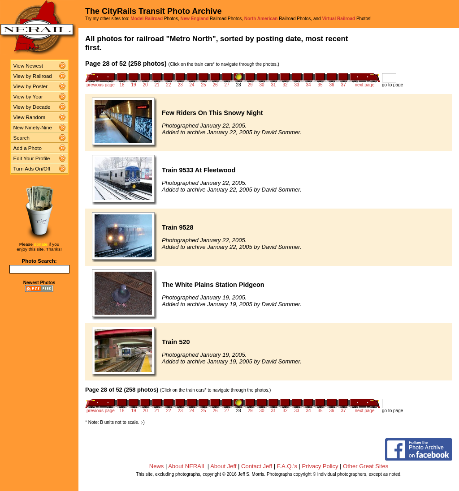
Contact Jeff (256, 466)
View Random (29, 117)
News (156, 466)
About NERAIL (187, 466)
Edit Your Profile (31, 158)
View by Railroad (32, 76)
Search (21, 138)
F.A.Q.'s (287, 466)
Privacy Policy (320, 466)
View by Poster (30, 86)
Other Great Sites (365, 466)
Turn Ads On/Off (32, 168)
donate (41, 244)
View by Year (28, 96)
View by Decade (32, 107)
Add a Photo (27, 148)
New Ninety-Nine (32, 127)
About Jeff (223, 466)
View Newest (28, 65)
